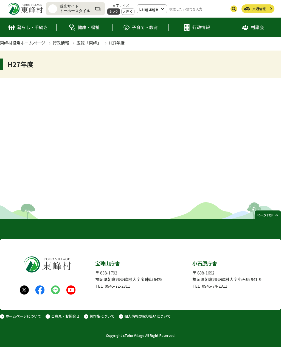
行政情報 (201, 27)
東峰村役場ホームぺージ (22, 43)
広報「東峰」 (89, 43)
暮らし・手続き (32, 27)
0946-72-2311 (117, 286)
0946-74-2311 (214, 286)
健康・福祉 (89, 27)
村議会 (257, 27)
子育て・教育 (145, 27)
